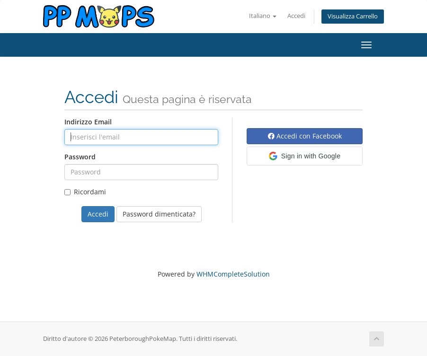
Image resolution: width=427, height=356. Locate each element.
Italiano (262, 16)
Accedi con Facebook (305, 135)
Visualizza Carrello (353, 16)
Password (80, 156)
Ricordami (85, 191)
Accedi (296, 16)
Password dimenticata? (159, 213)
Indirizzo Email (88, 121)
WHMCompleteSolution (233, 273)
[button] (305, 156)
